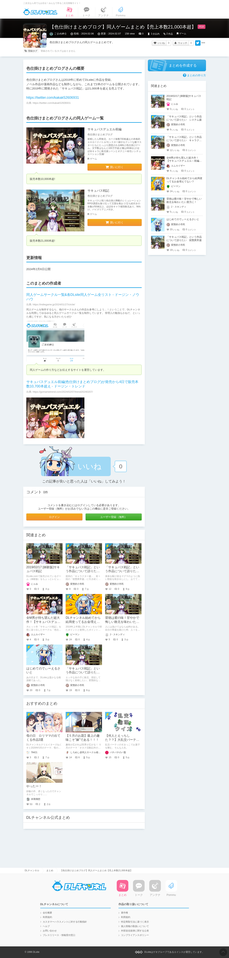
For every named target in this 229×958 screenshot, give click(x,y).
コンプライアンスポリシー (135, 935)
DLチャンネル (40, 12)
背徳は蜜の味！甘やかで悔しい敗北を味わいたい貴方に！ (122, 622)
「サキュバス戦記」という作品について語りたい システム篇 (84, 571)
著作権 (124, 912)
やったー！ (34, 786)
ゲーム (182, 33)
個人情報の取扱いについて (135, 926)
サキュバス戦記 (98, 190)
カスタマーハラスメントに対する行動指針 (65, 921)
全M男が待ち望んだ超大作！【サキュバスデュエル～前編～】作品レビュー (182, 161)
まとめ (49, 870)
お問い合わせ (50, 930)
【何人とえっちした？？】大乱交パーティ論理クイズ (122, 739)
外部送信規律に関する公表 (135, 930)
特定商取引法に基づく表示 (135, 921)
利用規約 (47, 917)
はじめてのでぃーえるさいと (182, 219)
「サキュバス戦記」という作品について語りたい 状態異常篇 (84, 672)
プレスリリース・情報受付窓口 (59, 935)
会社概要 (47, 912)
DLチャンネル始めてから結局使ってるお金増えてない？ (83, 622)
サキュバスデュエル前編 (104, 129)
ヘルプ (46, 926)
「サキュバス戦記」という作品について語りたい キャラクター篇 (123, 571)
